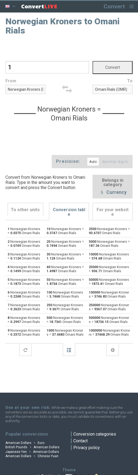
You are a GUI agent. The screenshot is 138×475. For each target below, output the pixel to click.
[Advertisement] (69, 47)
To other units (25, 209)
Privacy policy (86, 447)
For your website (113, 212)
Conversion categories (94, 434)
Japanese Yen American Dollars (32, 452)
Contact (80, 440)
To (130, 80)
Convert (114, 6)
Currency (112, 192)
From (10, 80)
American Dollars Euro (24, 443)
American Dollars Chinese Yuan (31, 456)
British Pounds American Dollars (32, 447)
